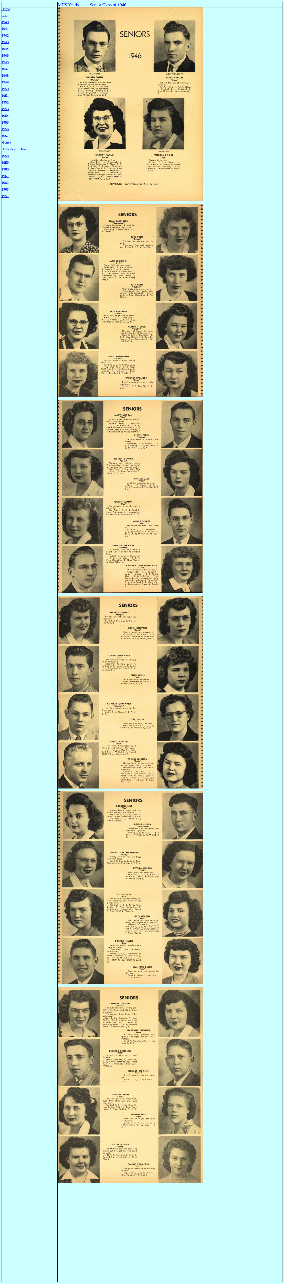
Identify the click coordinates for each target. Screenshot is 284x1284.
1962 (5, 183)
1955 (5, 122)
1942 (5, 35)
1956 (5, 129)
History (6, 142)
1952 (5, 102)
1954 (5, 116)
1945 (5, 55)
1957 (5, 136)
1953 (5, 109)
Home (5, 9)
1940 (5, 22)
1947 (5, 69)
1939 (4, 15)
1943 (5, 42)
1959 (5, 163)
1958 (5, 156)
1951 (5, 96)
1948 (5, 75)
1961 (5, 176)
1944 (5, 49)
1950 (5, 89)
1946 (5, 62)
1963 (5, 189)
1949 (5, 82)
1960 (5, 169)
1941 (5, 29)
